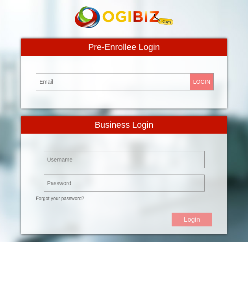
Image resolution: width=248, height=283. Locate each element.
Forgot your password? (60, 198)
